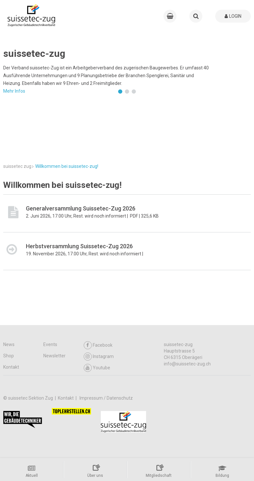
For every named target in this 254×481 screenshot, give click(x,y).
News (9, 344)
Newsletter (54, 355)
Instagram (99, 357)
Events (50, 344)
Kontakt (11, 367)
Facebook (98, 345)
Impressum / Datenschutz (106, 398)
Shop (8, 355)
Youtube (97, 368)
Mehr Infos (14, 91)
